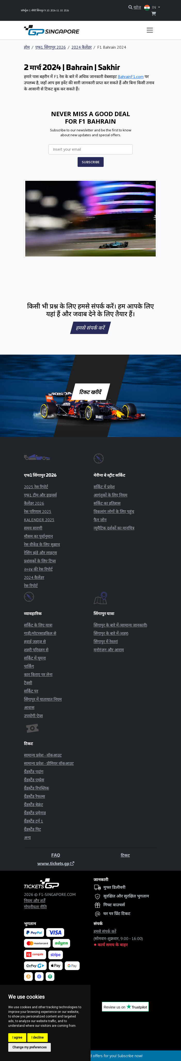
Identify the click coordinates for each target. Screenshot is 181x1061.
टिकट (125, 855)
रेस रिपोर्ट (31, 585)
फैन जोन (100, 519)
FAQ (55, 855)
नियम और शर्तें (34, 900)
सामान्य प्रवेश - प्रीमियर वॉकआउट (49, 763)
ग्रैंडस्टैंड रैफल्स (34, 796)
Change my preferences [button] (29, 1047)
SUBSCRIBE (91, 162)
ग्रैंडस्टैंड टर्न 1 (33, 821)
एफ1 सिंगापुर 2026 (50, 47)
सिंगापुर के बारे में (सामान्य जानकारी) (120, 625)
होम (27, 47)
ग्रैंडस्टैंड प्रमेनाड (35, 812)
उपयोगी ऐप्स (33, 715)
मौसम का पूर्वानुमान (38, 536)
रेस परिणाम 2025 (37, 511)
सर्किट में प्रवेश (104, 486)
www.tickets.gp (55, 863)
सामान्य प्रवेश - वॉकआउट (43, 755)
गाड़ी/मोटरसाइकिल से (40, 633)
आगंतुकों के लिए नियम (110, 495)
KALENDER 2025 (39, 519)
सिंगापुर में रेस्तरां (106, 641)
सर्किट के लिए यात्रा (38, 625)
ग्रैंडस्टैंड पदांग (33, 771)
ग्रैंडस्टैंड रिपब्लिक (36, 788)
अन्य (27, 837)
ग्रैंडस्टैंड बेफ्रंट (33, 804)
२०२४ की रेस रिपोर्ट (38, 569)
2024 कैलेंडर (81, 47)
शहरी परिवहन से (36, 649)
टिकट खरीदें (91, 392)
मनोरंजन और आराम (109, 649)
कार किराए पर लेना (38, 674)
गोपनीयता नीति (35, 906)
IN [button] (150, 8)
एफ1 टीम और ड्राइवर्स (40, 495)
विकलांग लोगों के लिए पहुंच (114, 511)
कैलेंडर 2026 (34, 503)
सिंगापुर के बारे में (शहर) (111, 633)
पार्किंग (29, 666)
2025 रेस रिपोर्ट (36, 486)
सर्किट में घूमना (35, 658)
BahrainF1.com (131, 76)
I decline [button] (37, 1037)
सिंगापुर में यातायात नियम (43, 699)
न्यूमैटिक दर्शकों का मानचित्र (114, 527)
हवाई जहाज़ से (35, 641)
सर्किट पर (31, 691)
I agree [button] (17, 1037)
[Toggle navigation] (150, 30)
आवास (29, 707)
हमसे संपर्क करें (90, 327)
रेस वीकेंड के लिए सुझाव (42, 544)
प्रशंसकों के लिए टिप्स (40, 560)
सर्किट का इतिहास (107, 503)
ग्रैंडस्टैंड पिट (32, 829)
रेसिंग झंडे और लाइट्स (40, 552)
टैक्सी (28, 682)
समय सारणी (33, 527)
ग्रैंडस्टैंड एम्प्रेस (34, 779)
